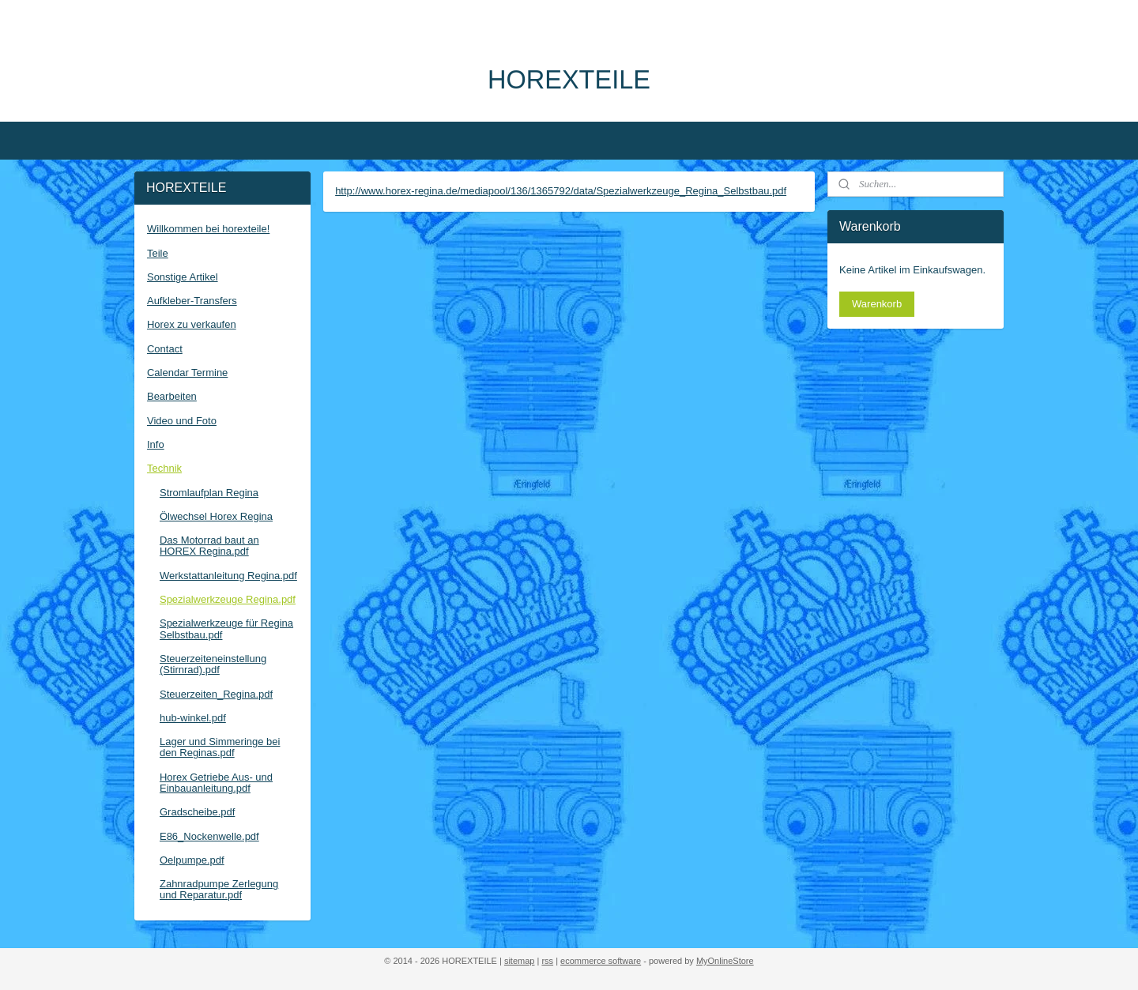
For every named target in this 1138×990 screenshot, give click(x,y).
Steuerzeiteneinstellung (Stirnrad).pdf (213, 664)
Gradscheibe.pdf (197, 812)
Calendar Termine (187, 372)
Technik (164, 468)
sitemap (519, 961)
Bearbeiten (172, 396)
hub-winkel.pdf (193, 718)
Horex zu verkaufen (191, 324)
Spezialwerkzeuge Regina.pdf (228, 599)
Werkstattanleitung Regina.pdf (228, 576)
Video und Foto (182, 421)
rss (547, 961)
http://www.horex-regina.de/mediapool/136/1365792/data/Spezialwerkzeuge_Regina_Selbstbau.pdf (560, 191)
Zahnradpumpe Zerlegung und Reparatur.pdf (219, 889)
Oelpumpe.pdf (192, 860)
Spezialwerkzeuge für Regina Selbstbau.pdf (226, 628)
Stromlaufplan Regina (209, 493)
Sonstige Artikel (182, 277)
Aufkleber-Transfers (192, 301)
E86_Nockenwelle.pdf (209, 836)
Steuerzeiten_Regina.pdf (216, 694)
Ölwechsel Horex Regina (216, 516)
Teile (157, 253)
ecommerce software (600, 961)
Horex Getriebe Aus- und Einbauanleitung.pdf (216, 782)
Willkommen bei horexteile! (208, 229)
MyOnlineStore (725, 961)
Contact (165, 349)
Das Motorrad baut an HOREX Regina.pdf (209, 545)
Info (155, 444)
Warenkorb (877, 304)
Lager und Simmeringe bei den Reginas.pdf (220, 747)
